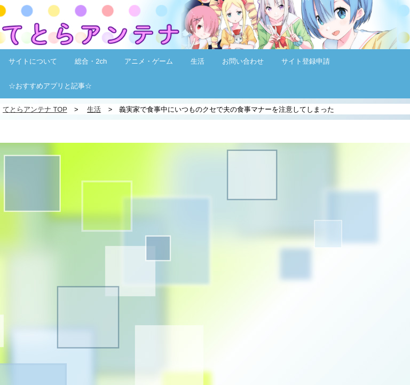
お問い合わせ (243, 61)
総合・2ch (91, 61)
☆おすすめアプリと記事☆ (50, 86)
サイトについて (33, 61)
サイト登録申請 (305, 61)
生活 (197, 61)
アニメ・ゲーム (148, 61)
